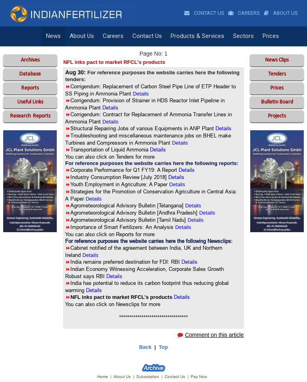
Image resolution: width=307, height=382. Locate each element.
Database (30, 74)
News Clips (277, 60)
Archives (30, 60)
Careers (244, 13)
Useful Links (30, 102)
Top (163, 347)
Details (177, 184)
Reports (30, 88)
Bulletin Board (277, 102)
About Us (281, 13)
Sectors (239, 36)
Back (145, 347)
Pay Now (199, 376)
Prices (266, 36)
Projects (277, 116)
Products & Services (194, 36)
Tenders (277, 74)
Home (102, 376)
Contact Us (204, 13)
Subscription (147, 376)
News (53, 36)
